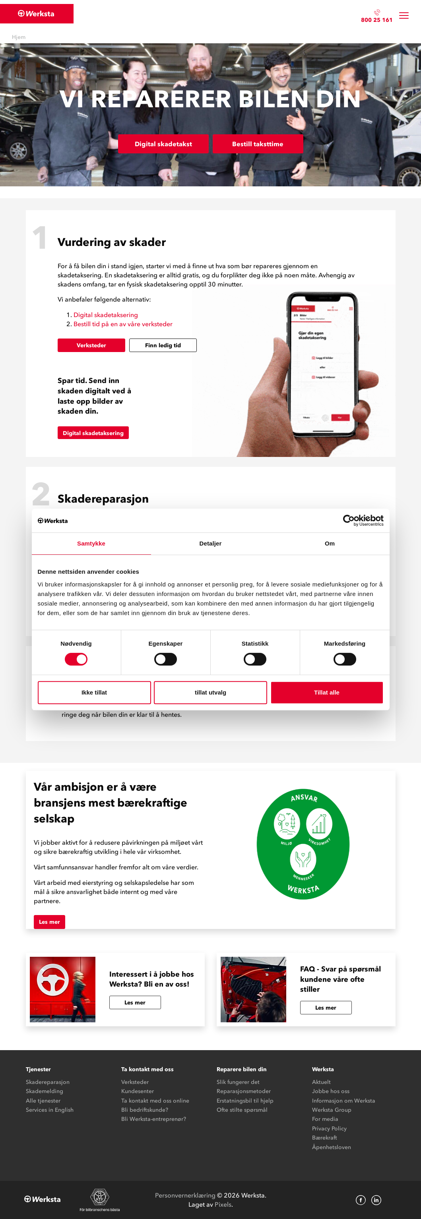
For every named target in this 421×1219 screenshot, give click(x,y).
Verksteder (91, 345)
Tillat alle (327, 692)
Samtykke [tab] (91, 543)
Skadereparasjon (48, 1082)
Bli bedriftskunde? (144, 1110)
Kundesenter (137, 1091)
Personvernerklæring (185, 1195)
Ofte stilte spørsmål (242, 1110)
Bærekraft (324, 1137)
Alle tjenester (43, 1100)
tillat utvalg (210, 692)
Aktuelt (321, 1082)
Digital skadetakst (163, 144)
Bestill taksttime (257, 144)
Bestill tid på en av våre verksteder (123, 324)
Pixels (223, 1204)
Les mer (49, 922)
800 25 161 (377, 20)
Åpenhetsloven (331, 1147)
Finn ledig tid (163, 345)
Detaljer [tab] (211, 543)
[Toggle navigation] (404, 15)
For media (325, 1119)
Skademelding (44, 1091)
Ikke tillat (94, 692)
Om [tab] (330, 543)
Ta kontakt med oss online (155, 1100)
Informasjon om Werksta (343, 1100)
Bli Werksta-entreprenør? (153, 1119)
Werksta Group (331, 1110)
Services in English (50, 1110)
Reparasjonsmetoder (244, 1091)
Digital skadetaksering (106, 315)
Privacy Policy (329, 1128)
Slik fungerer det (238, 1082)
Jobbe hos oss (330, 1091)
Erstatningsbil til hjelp (245, 1100)
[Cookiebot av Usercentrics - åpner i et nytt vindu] (349, 520)
